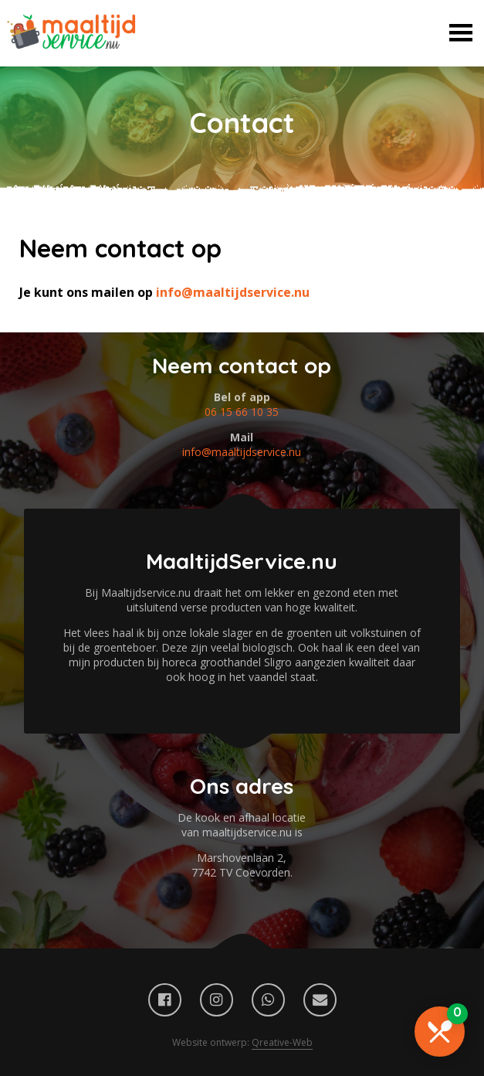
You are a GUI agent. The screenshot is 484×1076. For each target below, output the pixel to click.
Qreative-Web (282, 1042)
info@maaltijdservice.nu (233, 292)
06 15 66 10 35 (242, 411)
